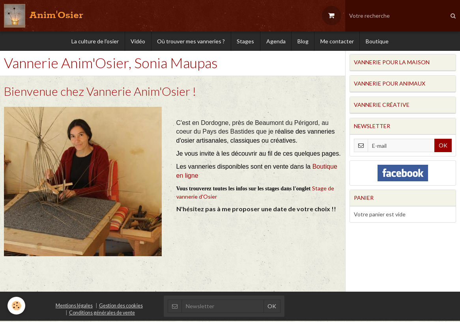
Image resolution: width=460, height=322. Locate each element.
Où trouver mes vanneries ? (190, 41)
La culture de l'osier (94, 41)
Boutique (378, 41)
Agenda (276, 41)
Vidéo (137, 41)
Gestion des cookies (121, 307)
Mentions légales (74, 307)
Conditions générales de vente (102, 314)
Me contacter (338, 41)
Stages (245, 41)
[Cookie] (17, 306)
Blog (303, 41)
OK (443, 146)
